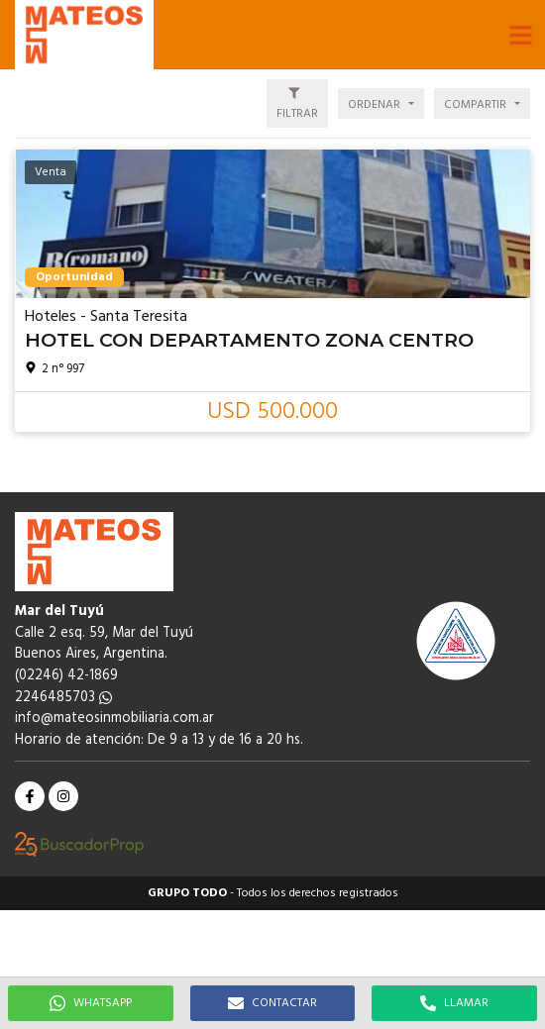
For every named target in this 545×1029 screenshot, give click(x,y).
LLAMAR (454, 1003)
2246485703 (63, 697)
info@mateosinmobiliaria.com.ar (114, 718)
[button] (520, 35)
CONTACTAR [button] (272, 1003)
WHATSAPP (91, 1003)
